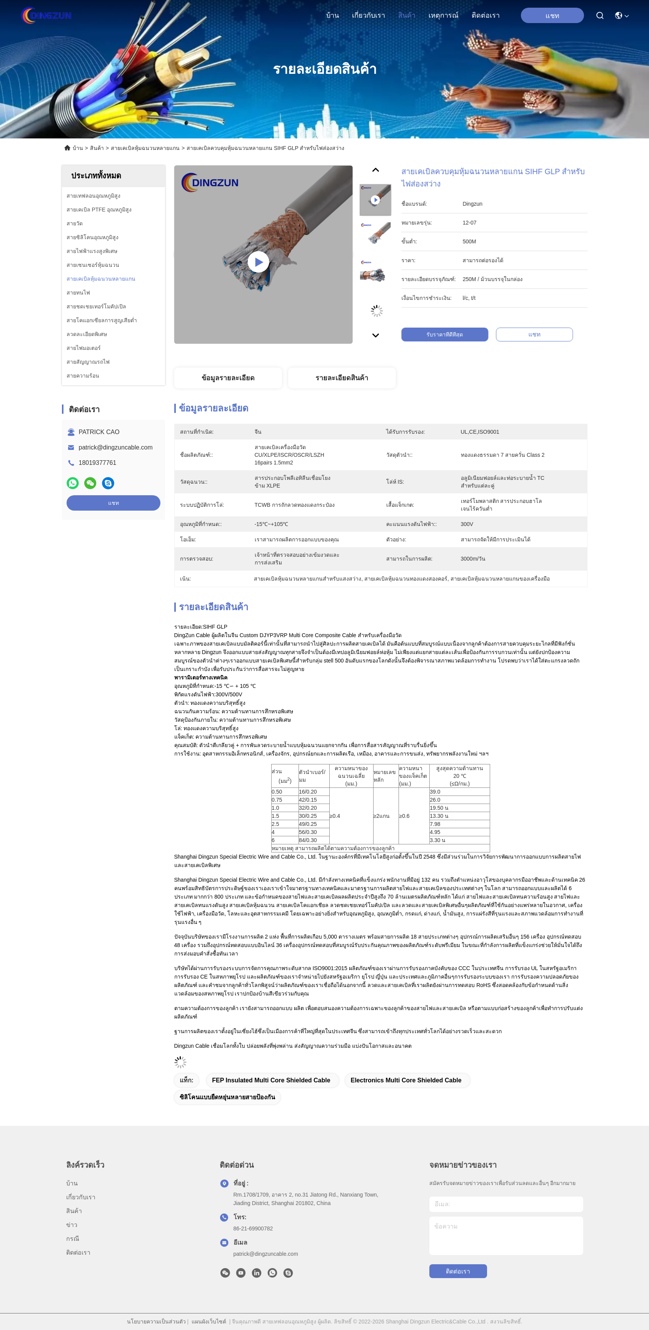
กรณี (72, 1238)
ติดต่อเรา (486, 15)
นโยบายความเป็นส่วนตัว (156, 1321)
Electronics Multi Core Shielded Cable (405, 1080)
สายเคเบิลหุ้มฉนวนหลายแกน (145, 148)
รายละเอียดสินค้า (341, 378)
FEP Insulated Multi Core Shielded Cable (271, 1080)
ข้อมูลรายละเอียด (228, 378)
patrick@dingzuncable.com (116, 447)
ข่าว (71, 1225)
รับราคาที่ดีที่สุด (455, 334)
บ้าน (332, 15)
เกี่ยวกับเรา (368, 15)
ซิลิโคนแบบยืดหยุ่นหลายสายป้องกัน (227, 1097)
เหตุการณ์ (444, 15)
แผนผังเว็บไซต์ (209, 1321)
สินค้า (406, 15)
